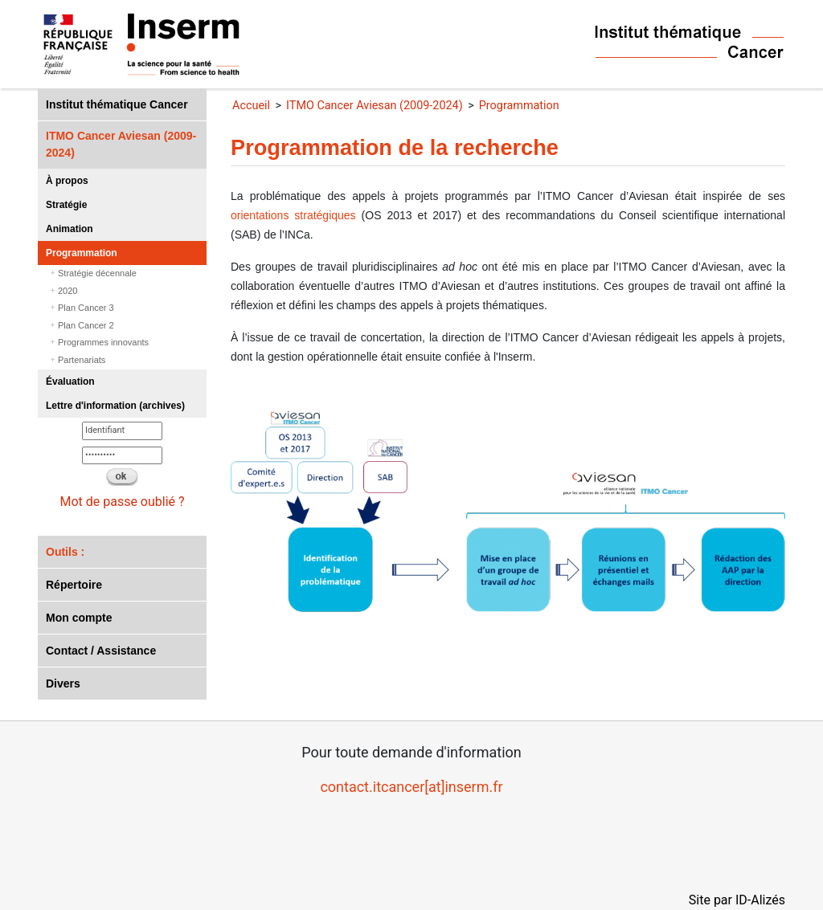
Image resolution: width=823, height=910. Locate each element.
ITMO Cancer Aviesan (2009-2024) (121, 144)
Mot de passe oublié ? (121, 501)
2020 (67, 291)
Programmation (81, 253)
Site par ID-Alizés (737, 900)
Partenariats (81, 360)
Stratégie (66, 204)
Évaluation (70, 381)
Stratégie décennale (97, 273)
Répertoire (74, 584)
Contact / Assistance (101, 650)
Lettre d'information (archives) (115, 405)
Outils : (65, 551)
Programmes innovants (103, 342)
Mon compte (79, 617)
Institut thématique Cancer (117, 104)
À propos (67, 180)
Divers (63, 683)
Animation (69, 229)
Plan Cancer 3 (86, 307)
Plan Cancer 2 (86, 325)
